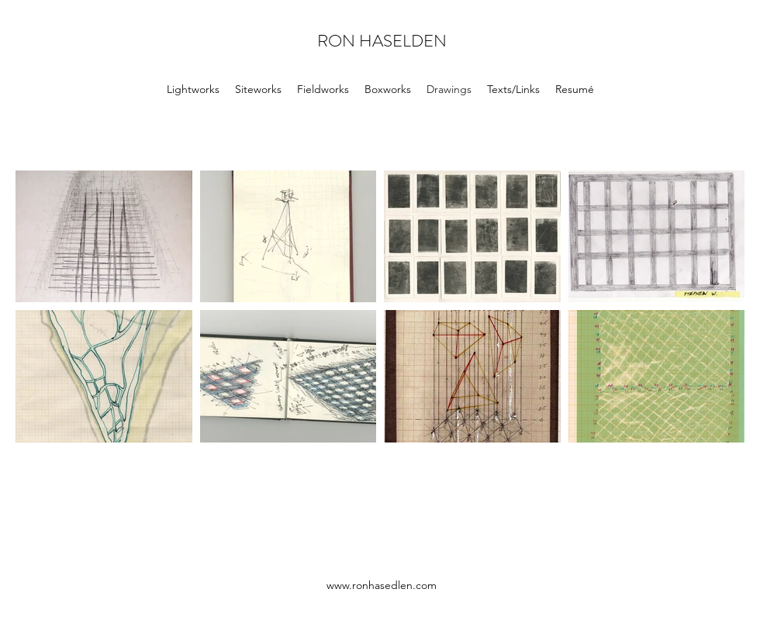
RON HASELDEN (382, 41)
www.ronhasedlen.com (381, 585)
